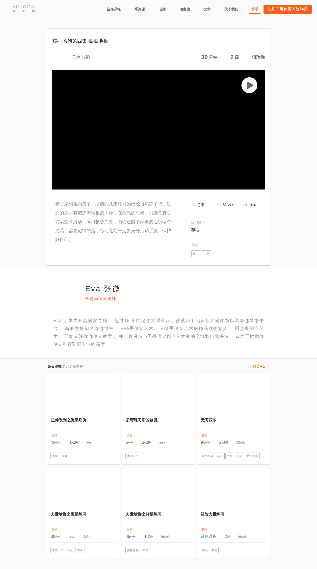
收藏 (252, 204)
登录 (255, 9)
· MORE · (259, 366)
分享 (200, 205)
